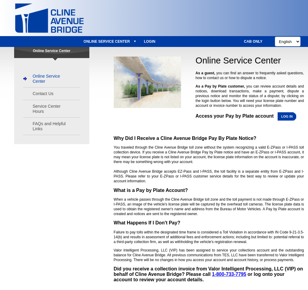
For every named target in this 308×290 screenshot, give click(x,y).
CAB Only (253, 41)
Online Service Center (107, 41)
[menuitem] (109, 41)
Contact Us (43, 93)
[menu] (119, 41)
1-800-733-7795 (229, 274)
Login (149, 41)
